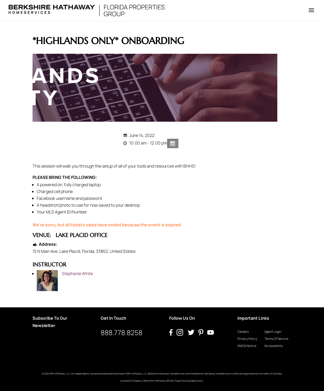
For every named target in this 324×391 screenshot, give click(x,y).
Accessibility (273, 346)
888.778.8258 (121, 332)
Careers (243, 331)
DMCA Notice (246, 346)
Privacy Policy (247, 338)
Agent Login (272, 331)
